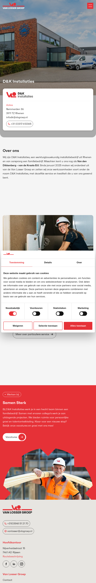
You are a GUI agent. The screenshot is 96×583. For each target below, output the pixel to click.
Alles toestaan (78, 326)
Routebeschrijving (13, 556)
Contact (7, 580)
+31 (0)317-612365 (21, 123)
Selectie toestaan (48, 326)
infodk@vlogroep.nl (17, 117)
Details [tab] (48, 262)
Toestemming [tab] (16, 262)
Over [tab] (79, 262)
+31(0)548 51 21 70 (17, 523)
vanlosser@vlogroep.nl (19, 531)
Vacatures (15, 437)
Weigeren (18, 326)
